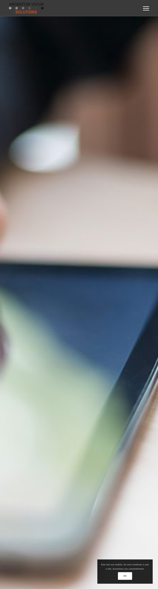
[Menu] (144, 8)
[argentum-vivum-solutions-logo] (26, 8)
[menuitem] (144, 8)
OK (125, 575)
